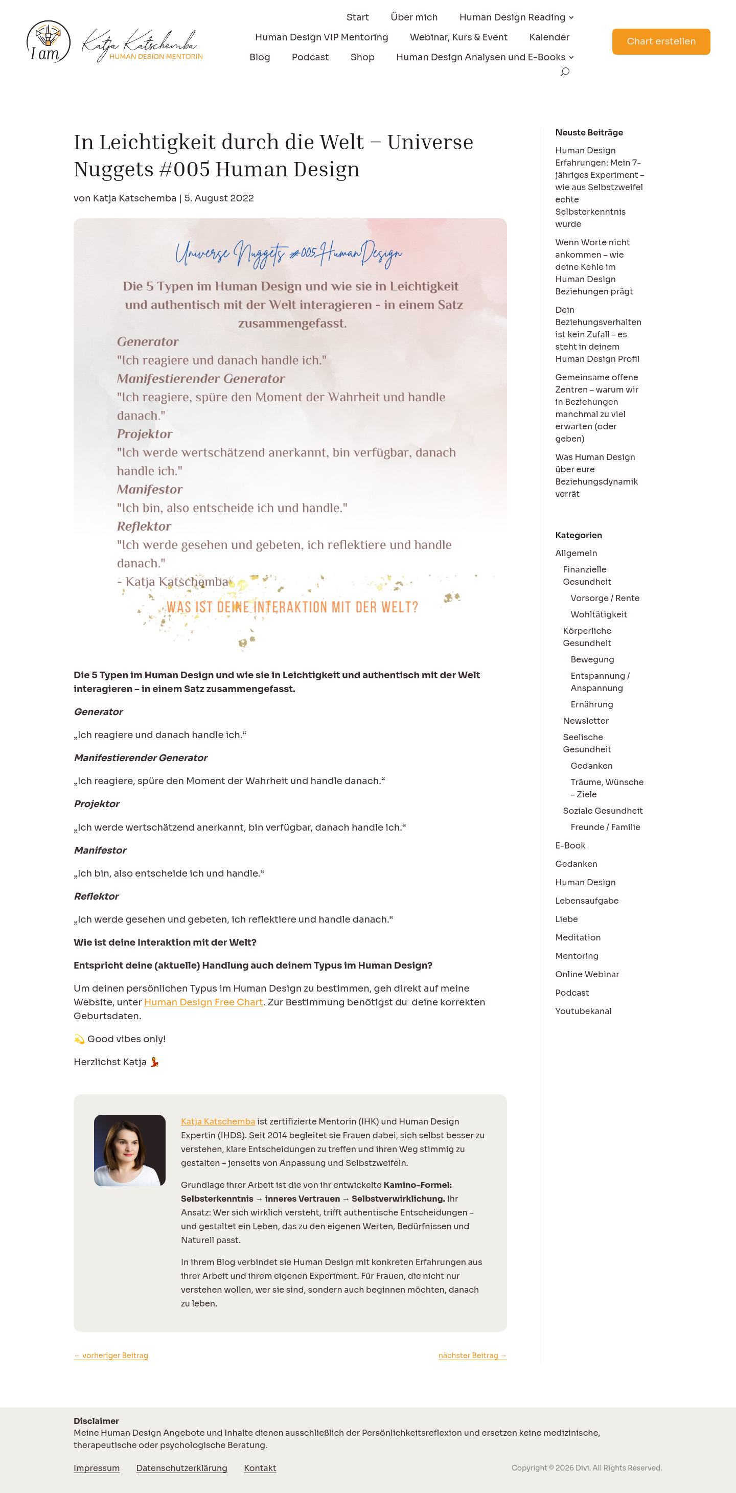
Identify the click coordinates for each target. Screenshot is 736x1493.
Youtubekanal (584, 1011)
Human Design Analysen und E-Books (481, 57)
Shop (363, 57)
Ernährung (592, 704)
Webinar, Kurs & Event (459, 37)
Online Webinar (587, 974)
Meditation (578, 937)
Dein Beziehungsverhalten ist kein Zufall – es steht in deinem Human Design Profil (599, 334)
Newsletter (586, 721)
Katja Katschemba (135, 198)
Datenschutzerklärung (181, 1468)
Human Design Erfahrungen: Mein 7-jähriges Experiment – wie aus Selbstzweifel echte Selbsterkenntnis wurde (600, 187)
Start (358, 17)
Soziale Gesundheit (603, 811)
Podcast (310, 57)
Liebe (567, 919)
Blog (259, 57)
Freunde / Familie (606, 827)
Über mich (414, 17)
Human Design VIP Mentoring (321, 37)
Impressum (97, 1468)
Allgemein (576, 553)
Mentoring (577, 956)
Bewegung (593, 659)
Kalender (550, 37)
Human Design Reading (512, 17)
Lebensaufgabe (587, 900)
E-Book (571, 845)
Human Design (586, 882)
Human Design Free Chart (203, 1002)
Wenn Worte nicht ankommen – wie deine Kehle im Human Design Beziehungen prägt (594, 267)
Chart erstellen (661, 41)
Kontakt (260, 1468)
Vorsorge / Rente (605, 598)
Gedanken (592, 766)
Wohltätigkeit (599, 614)
